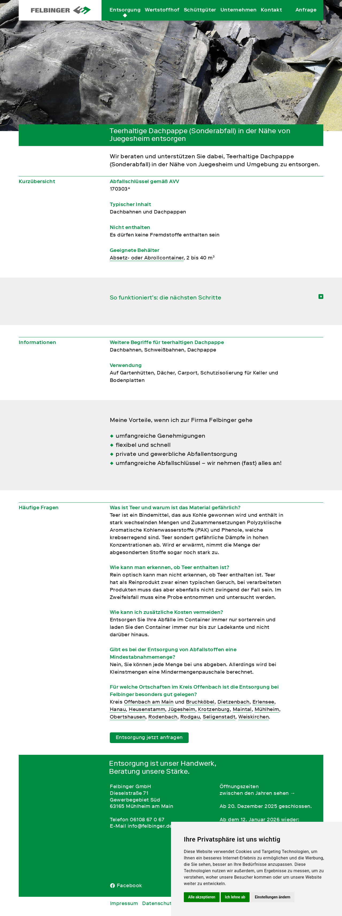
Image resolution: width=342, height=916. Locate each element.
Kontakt (271, 16)
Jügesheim (181, 709)
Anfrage (306, 16)
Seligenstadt (219, 717)
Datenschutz (158, 903)
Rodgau (190, 717)
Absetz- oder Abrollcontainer (147, 258)
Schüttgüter (200, 16)
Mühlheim (267, 709)
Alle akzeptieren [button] (201, 897)
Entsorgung (125, 16)
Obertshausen (128, 717)
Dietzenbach (233, 702)
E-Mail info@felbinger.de (141, 826)
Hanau (118, 709)
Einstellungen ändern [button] (272, 897)
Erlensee (263, 702)
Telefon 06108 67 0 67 (137, 819)
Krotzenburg (214, 709)
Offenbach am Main (149, 702)
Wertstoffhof (162, 16)
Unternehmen (238, 16)
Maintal (242, 709)
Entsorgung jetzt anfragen (149, 737)
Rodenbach (162, 717)
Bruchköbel (200, 702)
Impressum (124, 903)
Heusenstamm (147, 709)
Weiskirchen (253, 717)
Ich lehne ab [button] (235, 897)
